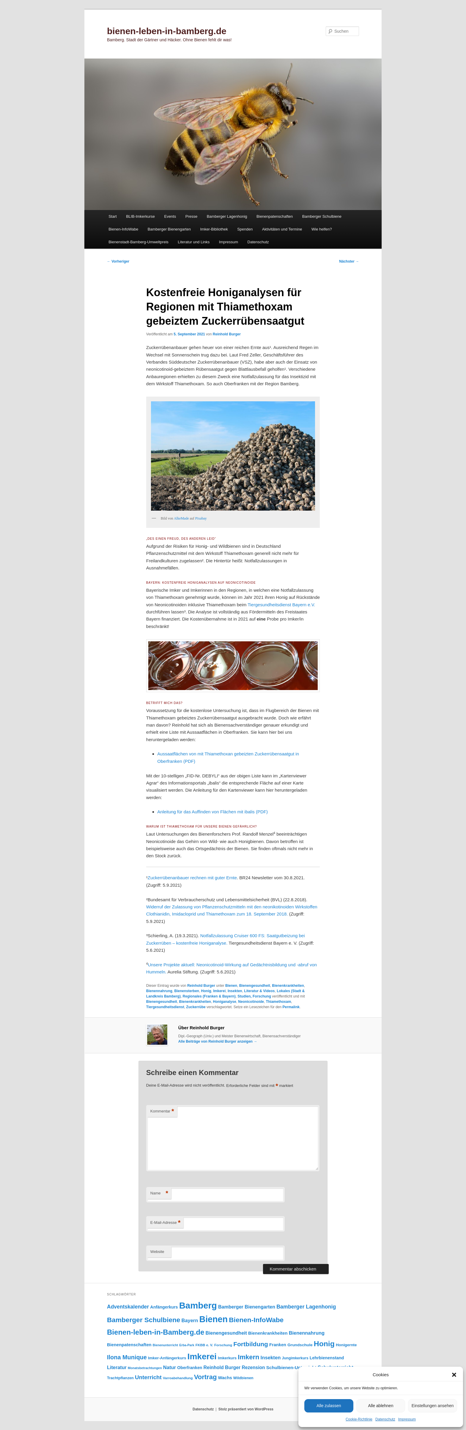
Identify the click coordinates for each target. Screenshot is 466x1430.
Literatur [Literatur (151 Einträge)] (117, 1367)
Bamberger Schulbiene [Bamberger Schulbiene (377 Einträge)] (143, 1320)
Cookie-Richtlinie (359, 1419)
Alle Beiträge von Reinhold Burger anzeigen (217, 1041)
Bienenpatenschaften (274, 216)
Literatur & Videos (259, 991)
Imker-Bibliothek (214, 229)
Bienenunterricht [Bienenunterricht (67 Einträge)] (165, 1345)
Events (170, 216)
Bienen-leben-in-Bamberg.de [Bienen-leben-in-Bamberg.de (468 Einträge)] (155, 1332)
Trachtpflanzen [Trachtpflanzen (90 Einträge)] (120, 1378)
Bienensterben (186, 991)
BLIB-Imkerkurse (140, 216)
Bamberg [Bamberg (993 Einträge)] (198, 1305)
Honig (206, 991)
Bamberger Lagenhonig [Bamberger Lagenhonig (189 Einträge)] (306, 1307)
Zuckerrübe (195, 1007)
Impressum (407, 1419)
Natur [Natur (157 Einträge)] (169, 1367)
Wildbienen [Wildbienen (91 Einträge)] (243, 1378)
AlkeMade (181, 518)
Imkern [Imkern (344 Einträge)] (248, 1357)
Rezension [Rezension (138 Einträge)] (253, 1367)
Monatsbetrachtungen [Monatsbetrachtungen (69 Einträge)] (145, 1368)
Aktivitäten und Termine (282, 229)
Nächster (349, 261)
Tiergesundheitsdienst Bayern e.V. (281, 604)
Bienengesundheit (254, 986)
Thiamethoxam (278, 1002)
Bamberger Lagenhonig (227, 216)
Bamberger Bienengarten (169, 229)
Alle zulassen (329, 1405)
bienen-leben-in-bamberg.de (166, 31)
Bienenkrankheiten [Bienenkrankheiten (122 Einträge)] (267, 1333)
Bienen (231, 986)
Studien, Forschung (254, 996)
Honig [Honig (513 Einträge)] (324, 1344)
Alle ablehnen (380, 1405)
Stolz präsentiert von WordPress (245, 1409)
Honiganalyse (224, 1002)
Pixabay (201, 518)
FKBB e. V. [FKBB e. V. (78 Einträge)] (204, 1345)
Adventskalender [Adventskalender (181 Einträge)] (128, 1307)
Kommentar (162, 1111)
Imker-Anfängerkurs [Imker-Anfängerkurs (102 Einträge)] (167, 1358)
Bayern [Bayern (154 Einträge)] (190, 1320)
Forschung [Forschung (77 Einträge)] (223, 1345)
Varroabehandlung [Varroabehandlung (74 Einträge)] (178, 1378)
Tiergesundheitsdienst (165, 1007)
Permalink (291, 1007)
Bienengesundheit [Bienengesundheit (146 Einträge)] (226, 1333)
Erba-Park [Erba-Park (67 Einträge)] (186, 1345)
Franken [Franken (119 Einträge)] (277, 1344)
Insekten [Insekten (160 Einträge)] (271, 1357)
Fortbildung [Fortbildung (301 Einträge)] (250, 1344)
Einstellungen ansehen (433, 1405)
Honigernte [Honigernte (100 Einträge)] (346, 1345)
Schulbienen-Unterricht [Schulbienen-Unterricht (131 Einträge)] (291, 1367)
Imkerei (219, 991)
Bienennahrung (159, 991)
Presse (191, 216)
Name (159, 1193)
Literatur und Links (194, 242)
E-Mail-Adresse (165, 1223)
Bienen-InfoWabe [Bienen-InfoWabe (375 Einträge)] (256, 1320)
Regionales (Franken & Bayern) (209, 996)
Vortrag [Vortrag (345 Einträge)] (205, 1377)
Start (112, 216)
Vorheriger (118, 261)
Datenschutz (385, 1419)
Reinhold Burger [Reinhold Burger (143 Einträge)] (222, 1367)
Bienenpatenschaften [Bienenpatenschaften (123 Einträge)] (129, 1344)
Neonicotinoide (251, 1002)
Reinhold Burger (227, 334)
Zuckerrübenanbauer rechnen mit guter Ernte (192, 877)
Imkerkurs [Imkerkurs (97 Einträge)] (227, 1358)
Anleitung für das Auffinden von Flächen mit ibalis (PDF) (212, 811)
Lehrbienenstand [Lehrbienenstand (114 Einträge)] (327, 1357)
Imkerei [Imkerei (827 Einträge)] (202, 1356)
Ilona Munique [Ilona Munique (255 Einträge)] (127, 1357)
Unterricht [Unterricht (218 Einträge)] (148, 1377)
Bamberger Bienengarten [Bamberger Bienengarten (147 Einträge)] (246, 1306)
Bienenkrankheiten (288, 986)
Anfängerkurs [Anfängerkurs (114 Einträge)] (164, 1307)
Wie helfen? (321, 229)
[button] (454, 1375)
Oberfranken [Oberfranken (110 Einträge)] (189, 1367)
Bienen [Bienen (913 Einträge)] (213, 1319)
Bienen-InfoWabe (123, 229)
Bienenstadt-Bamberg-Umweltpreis (138, 242)
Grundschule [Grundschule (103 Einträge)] (299, 1345)
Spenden (245, 229)
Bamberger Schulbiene (321, 216)
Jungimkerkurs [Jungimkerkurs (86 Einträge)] (295, 1358)
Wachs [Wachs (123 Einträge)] (225, 1377)
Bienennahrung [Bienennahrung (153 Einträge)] (307, 1333)
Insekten (235, 991)
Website (157, 1251)
